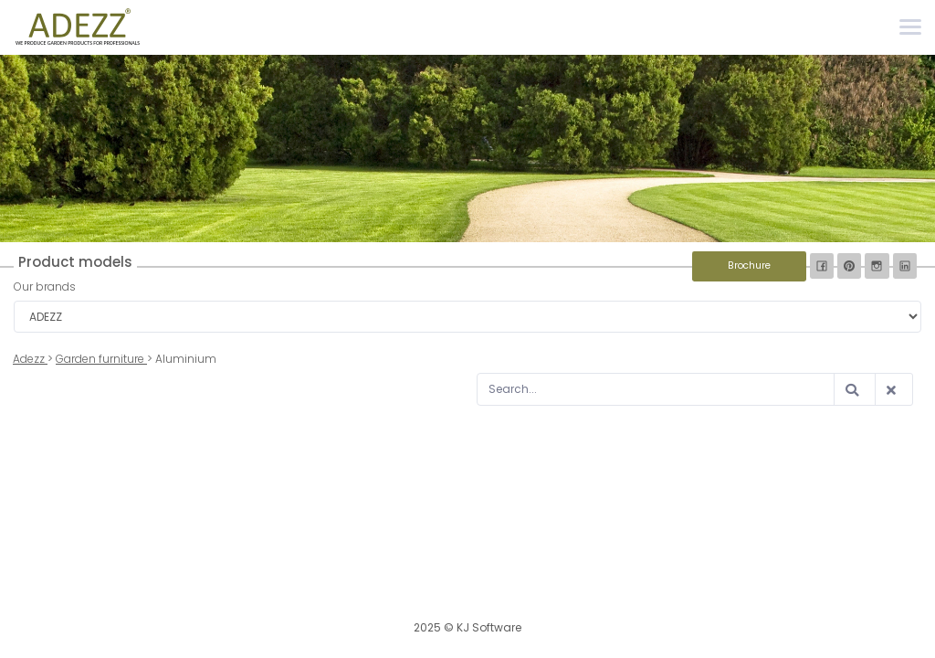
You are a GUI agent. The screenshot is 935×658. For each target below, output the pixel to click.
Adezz (30, 358)
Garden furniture (101, 358)
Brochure (749, 265)
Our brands (45, 286)
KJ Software (489, 627)
